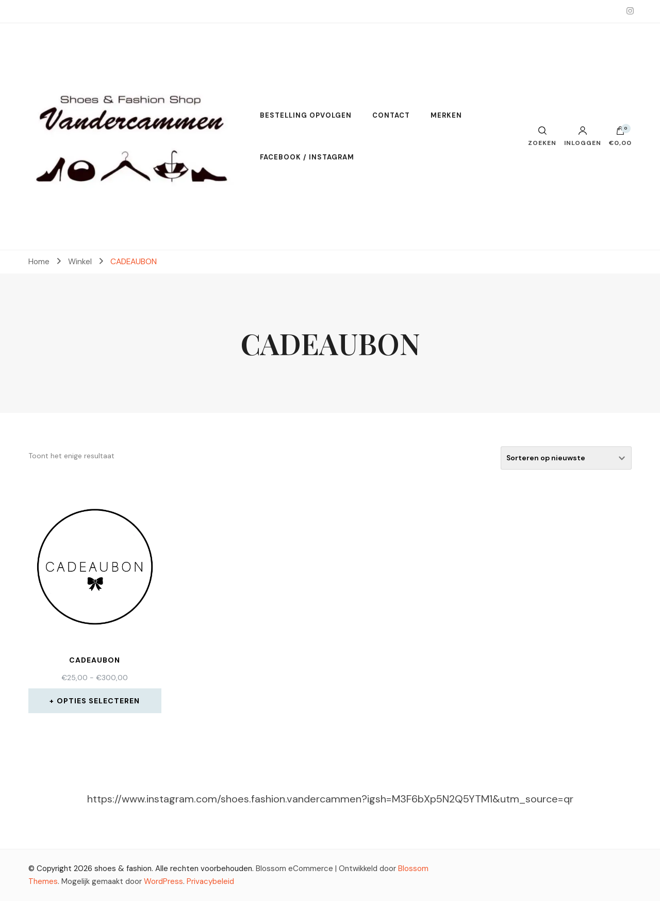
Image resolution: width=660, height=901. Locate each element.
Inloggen (582, 136)
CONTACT (391, 115)
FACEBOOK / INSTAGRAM (307, 157)
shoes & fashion (123, 868)
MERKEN (446, 115)
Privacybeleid (210, 881)
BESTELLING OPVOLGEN (306, 115)
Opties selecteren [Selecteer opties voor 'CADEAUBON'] (98, 700)
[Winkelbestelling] (566, 458)
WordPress (163, 881)
